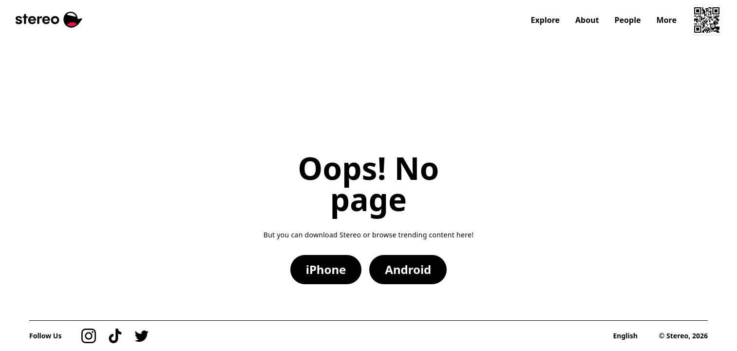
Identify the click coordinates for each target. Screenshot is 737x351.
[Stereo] (49, 20)
